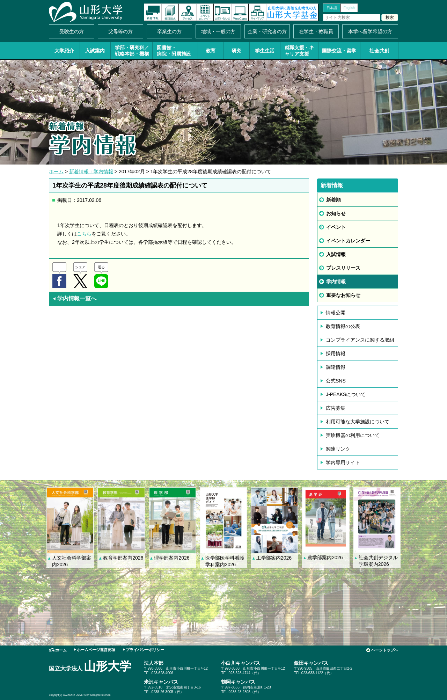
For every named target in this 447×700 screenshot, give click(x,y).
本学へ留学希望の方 (370, 31)
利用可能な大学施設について (357, 421)
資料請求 (170, 12)
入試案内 (95, 50)
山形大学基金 (292, 12)
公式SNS (336, 381)
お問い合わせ (222, 12)
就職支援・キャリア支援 (299, 51)
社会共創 (379, 50)
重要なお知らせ (343, 295)
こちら (84, 233)
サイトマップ (257, 12)
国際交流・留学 (339, 50)
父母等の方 (120, 31)
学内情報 (336, 281)
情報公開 (335, 312)
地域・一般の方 (218, 31)
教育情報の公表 (343, 326)
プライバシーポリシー (145, 650)
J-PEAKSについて (346, 394)
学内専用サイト (343, 462)
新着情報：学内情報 (91, 171)
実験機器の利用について (353, 435)
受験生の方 (71, 31)
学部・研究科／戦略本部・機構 (132, 51)
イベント (336, 227)
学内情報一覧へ (74, 298)
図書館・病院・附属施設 (174, 51)
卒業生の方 (169, 31)
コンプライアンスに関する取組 (360, 340)
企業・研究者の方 (267, 31)
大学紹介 (64, 50)
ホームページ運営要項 (96, 650)
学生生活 (264, 50)
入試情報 (336, 254)
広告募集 (335, 408)
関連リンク (338, 449)
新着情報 (152, 12)
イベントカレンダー (205, 12)
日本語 (332, 8)
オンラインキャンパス (240, 12)
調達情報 (335, 367)
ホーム (56, 171)
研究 (236, 50)
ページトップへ (384, 650)
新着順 (333, 200)
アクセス (187, 12)
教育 (210, 50)
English (349, 8)
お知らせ (336, 213)
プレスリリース (343, 268)
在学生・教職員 (316, 31)
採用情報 (335, 353)
